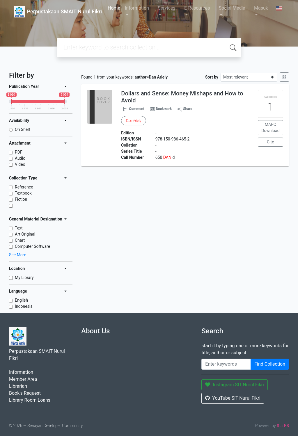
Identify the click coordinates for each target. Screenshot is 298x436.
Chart (20, 240)
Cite (270, 142)
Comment (133, 109)
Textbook (23, 193)
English (21, 300)
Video (20, 164)
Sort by (211, 77)
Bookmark (164, 109)
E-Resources (197, 8)
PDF (18, 152)
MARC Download (270, 127)
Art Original (25, 234)
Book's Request (25, 393)
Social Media (232, 8)
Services (166, 8)
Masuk (261, 8)
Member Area (23, 379)
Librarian (18, 386)
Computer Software (32, 246)
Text (19, 228)
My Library (24, 277)
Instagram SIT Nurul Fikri (234, 384)
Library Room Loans (29, 400)
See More (17, 254)
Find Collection (269, 364)
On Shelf (22, 129)
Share (185, 109)
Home (114, 8)
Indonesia (24, 306)
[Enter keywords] (226, 364)
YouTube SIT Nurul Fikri (232, 398)
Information (137, 8)
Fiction (21, 199)
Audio (20, 158)
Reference (24, 187)
